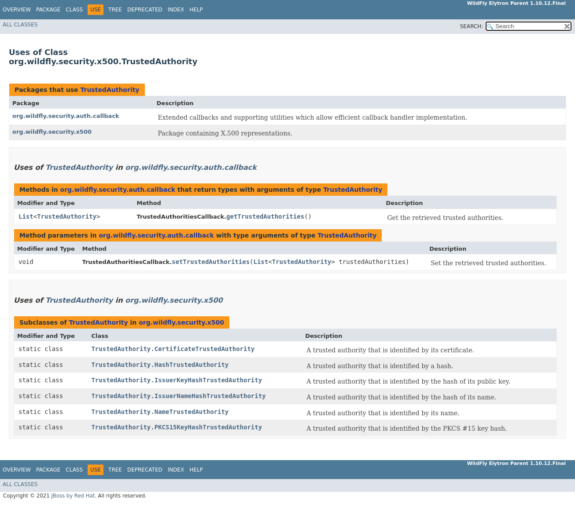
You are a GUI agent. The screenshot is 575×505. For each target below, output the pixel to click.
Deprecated (144, 10)
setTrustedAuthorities (211, 261)
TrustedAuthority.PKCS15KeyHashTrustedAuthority (176, 427)
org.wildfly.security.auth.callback (65, 116)
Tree (115, 10)
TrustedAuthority (109, 89)
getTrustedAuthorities (265, 216)
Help (196, 10)
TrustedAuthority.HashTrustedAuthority (160, 364)
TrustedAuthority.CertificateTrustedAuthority (172, 348)
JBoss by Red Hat (73, 496)
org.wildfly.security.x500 (52, 131)
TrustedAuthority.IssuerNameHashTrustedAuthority (178, 395)
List (25, 216)
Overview (17, 10)
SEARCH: (471, 26)
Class (74, 10)
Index (176, 10)
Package (48, 10)
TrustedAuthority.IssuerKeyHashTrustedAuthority (176, 380)
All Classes (20, 25)
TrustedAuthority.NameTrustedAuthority (160, 411)
